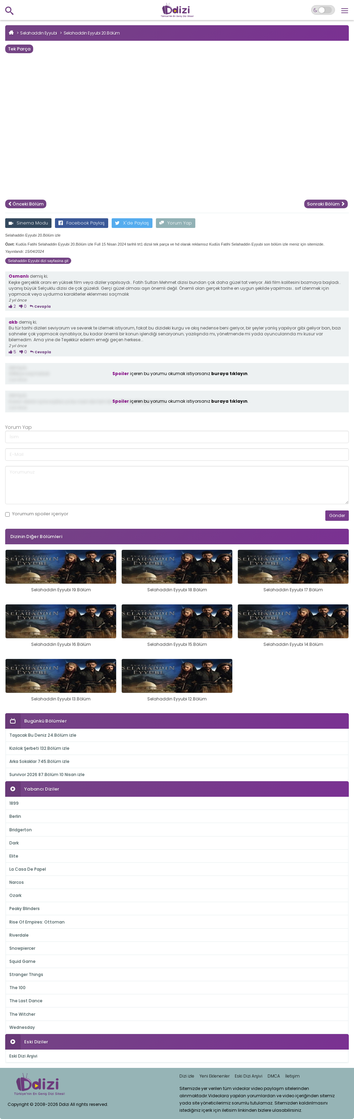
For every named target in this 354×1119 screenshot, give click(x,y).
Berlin (15, 816)
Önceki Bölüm (26, 204)
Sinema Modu (28, 223)
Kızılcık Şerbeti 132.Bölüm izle (39, 748)
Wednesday (22, 1027)
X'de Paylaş (132, 223)
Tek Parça (19, 49)
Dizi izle (186, 1076)
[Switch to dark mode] (323, 10)
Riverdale (19, 935)
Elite (13, 856)
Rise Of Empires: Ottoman (37, 922)
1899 (14, 803)
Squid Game (22, 961)
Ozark (15, 895)
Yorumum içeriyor (36, 514)
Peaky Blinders (24, 908)
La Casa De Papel (27, 869)
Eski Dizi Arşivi (23, 1056)
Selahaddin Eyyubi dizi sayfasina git (38, 261)
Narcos (16, 882)
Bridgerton (20, 830)
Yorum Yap (175, 223)
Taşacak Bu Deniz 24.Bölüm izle (42, 735)
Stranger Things (26, 974)
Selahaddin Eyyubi (38, 33)
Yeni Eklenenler (214, 1076)
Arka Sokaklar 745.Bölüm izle (39, 761)
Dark (14, 843)
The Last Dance (26, 1001)
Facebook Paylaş (81, 223)
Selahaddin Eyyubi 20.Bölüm (92, 33)
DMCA (274, 1076)
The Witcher (22, 1014)
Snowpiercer (22, 948)
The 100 (17, 988)
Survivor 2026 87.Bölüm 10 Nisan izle (47, 774)
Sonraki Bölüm (326, 204)
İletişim (292, 1076)
